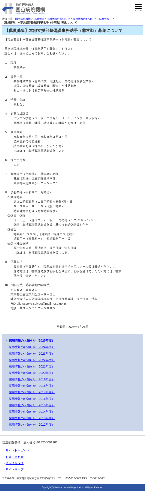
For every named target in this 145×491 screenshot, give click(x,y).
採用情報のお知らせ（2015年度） (32, 405)
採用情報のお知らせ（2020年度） (32, 373)
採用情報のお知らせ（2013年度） (32, 418)
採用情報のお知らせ (58, 18)
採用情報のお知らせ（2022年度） (32, 360)
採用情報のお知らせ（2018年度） (32, 385)
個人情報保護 (15, 463)
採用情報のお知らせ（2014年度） (32, 411)
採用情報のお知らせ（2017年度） (32, 392)
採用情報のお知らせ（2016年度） (32, 399)
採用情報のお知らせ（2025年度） (92, 18)
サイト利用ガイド (18, 450)
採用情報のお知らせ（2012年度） (32, 424)
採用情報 (39, 18)
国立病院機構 (23, 18)
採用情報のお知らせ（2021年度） (32, 366)
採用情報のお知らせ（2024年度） (32, 347)
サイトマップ (15, 469)
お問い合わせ (15, 457)
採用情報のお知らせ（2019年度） (32, 379)
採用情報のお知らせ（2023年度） (32, 353)
